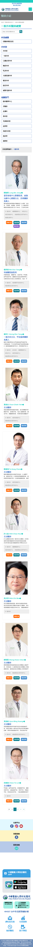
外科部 (5, 51)
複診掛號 (23, 222)
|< (9, 809)
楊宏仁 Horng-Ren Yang (13, 334)
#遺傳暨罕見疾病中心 (18, 282)
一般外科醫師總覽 (19, 22)
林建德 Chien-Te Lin (11, 783)
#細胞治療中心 (9, 217)
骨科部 (5, 116)
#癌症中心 (25, 211)
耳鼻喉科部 (6, 121)
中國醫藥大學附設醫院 (16, 897)
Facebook (12, 826)
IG (16, 826)
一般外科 (6, 56)
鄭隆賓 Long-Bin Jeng (12, 193)
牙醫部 (5, 106)
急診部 (5, 136)
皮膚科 (5, 111)
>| (23, 809)
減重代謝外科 (7, 90)
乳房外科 (6, 71)
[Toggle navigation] (30, 9)
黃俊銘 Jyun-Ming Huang (13, 721)
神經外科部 (6, 131)
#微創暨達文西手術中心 (21, 214)
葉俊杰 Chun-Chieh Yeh (13, 405)
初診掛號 (16, 222)
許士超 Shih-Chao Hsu (12, 534)
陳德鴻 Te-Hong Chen (12, 469)
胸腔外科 (6, 66)
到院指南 (16, 837)
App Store (20, 887)
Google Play (20, 882)
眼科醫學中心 (7, 101)
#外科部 (14, 350)
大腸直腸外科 (7, 75)
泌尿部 (5, 126)
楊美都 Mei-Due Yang (12, 270)
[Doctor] (12, 31)
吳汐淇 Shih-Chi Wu (11, 598)
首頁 (2, 22)
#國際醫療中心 (16, 211)
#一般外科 (8, 211)
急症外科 (6, 85)
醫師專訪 (16, 226)
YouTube (21, 826)
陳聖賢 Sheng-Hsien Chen (14, 660)
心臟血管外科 (7, 61)
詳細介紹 (9, 222)
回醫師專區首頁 (8, 41)
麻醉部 (5, 141)
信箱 (16, 848)
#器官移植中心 (9, 214)
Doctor (20, 31)
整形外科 (6, 80)
